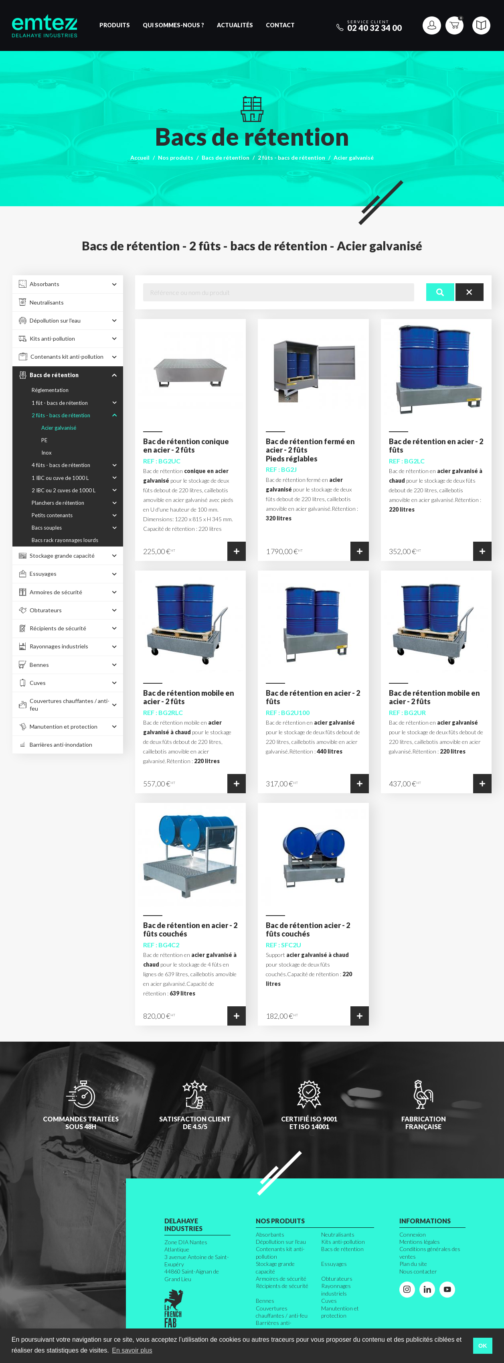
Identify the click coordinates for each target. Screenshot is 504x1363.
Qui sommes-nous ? (173, 25)
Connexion (412, 1234)
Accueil (140, 157)
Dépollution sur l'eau (281, 1241)
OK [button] (482, 1346)
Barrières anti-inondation (273, 1326)
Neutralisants (337, 1234)
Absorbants (270, 1234)
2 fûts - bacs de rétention (291, 157)
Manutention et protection (340, 1312)
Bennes (265, 1300)
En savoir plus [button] (132, 1350)
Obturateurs (336, 1278)
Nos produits (175, 157)
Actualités (235, 25)
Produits (114, 25)
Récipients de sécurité (282, 1285)
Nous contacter (418, 1271)
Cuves (329, 1300)
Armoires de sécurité (281, 1278)
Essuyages (334, 1263)
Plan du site (413, 1263)
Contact (280, 25)
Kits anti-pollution (343, 1241)
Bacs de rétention (225, 157)
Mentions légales (419, 1241)
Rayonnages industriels (336, 1289)
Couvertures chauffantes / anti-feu (282, 1312)
